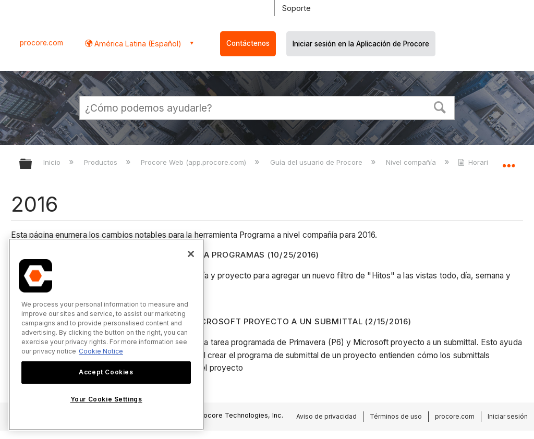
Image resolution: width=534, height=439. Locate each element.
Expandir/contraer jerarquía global (32, 164)
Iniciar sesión (508, 416)
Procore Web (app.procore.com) (194, 162)
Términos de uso (396, 416)
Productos (101, 162)
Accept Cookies (106, 372)
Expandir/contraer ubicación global (508, 160)
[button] (440, 106)
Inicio (53, 162)
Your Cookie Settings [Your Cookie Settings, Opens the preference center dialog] (106, 399)
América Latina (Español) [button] (136, 43)
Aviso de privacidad (326, 416)
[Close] (190, 253)
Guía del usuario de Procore (317, 162)
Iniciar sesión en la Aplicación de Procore (361, 44)
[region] (106, 334)
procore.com (41, 43)
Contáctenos (248, 43)
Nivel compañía (412, 162)
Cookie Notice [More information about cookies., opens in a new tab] (101, 351)
